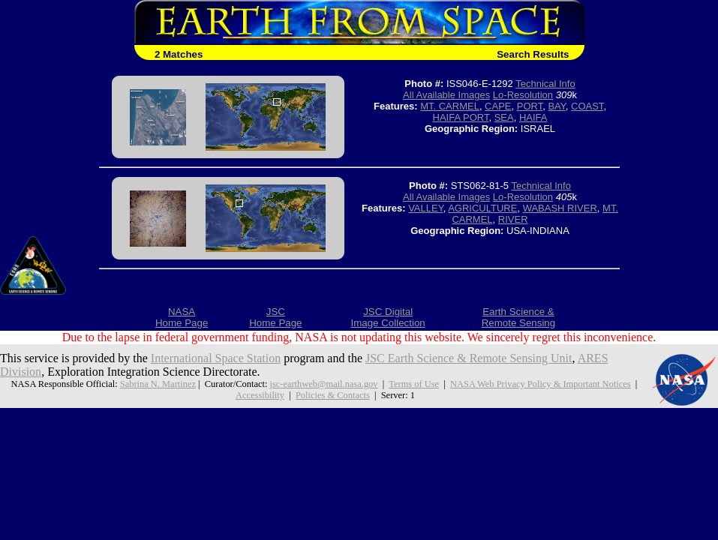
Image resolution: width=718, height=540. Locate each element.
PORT (529, 106)
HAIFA (533, 117)
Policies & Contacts (333, 395)
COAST (587, 106)
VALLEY (425, 208)
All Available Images (446, 94)
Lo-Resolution (523, 94)
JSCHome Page (275, 317)
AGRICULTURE (482, 208)
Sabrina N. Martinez (158, 384)
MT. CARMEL (449, 106)
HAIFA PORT (461, 117)
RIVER (513, 219)
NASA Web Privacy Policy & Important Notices (540, 384)
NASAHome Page (181, 317)
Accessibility (260, 395)
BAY (556, 106)
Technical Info (545, 83)
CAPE (498, 106)
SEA (504, 117)
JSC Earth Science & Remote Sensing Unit (468, 358)
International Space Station (216, 358)
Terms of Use (414, 384)
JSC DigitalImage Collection (387, 317)
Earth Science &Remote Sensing (519, 317)
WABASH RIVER (560, 208)
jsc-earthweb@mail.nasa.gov (323, 384)
